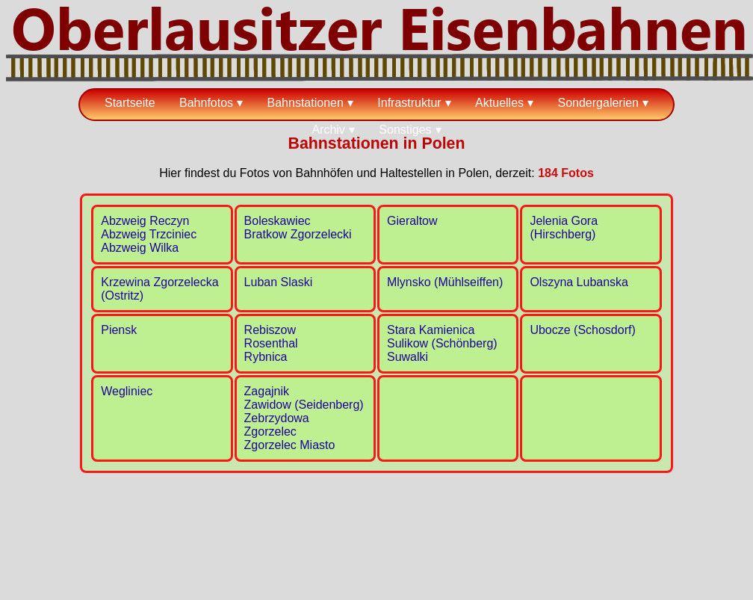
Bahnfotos (206, 102)
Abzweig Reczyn (145, 220)
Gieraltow (412, 220)
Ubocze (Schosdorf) (582, 330)
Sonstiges (405, 129)
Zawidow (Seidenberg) (304, 404)
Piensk (119, 330)
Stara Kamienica (430, 330)
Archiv (328, 129)
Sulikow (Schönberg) (442, 343)
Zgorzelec (270, 431)
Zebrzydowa (276, 418)
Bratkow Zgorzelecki (298, 234)
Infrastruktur (409, 102)
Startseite (130, 102)
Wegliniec (126, 391)
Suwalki (407, 356)
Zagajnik (266, 391)
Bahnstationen (305, 102)
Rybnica (266, 356)
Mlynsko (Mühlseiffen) (445, 282)
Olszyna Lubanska (579, 282)
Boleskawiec (277, 220)
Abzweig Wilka (140, 247)
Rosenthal (271, 343)
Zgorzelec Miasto (289, 445)
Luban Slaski (278, 282)
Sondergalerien (598, 102)
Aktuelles (499, 102)
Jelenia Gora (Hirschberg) (564, 227)
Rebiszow (270, 330)
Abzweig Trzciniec (148, 234)
